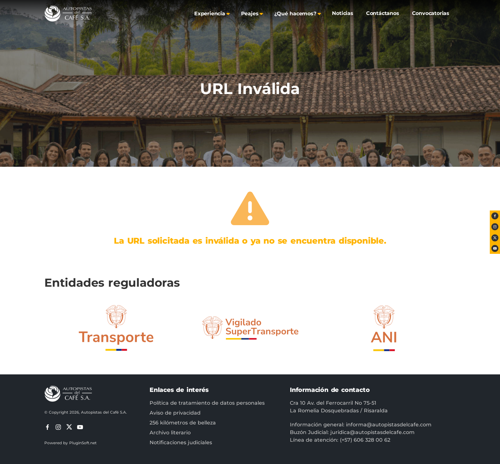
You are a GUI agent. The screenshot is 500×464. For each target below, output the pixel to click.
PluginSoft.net (83, 442)
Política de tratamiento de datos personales (207, 403)
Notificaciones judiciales (181, 442)
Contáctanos (382, 13)
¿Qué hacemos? (295, 14)
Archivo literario (170, 433)
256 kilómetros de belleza (183, 423)
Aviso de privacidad (175, 413)
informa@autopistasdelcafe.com (388, 425)
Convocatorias (430, 13)
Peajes (250, 14)
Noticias (342, 13)
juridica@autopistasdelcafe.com (372, 432)
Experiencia (209, 14)
